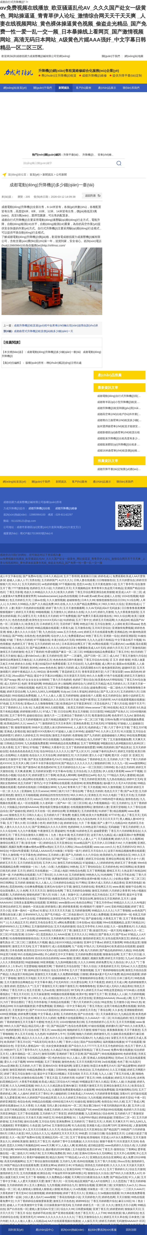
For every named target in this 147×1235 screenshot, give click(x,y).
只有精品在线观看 (58, 1002)
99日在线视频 (51, 739)
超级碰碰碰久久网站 (113, 735)
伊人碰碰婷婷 (58, 1093)
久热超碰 (130, 1081)
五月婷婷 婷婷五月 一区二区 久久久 (93, 1205)
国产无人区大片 (110, 691)
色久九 (101, 775)
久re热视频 (79, 1189)
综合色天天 (24, 775)
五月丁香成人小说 (22, 858)
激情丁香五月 (27, 1169)
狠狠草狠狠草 (23, 727)
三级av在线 (38, 600)
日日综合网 (64, 711)
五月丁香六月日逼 (131, 954)
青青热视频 (6, 838)
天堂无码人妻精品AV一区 (30, 1045)
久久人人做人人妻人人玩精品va (28, 1220)
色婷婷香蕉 (130, 1053)
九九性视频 (94, 1097)
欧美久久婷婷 (65, 592)
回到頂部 (131, 1229)
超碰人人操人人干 (17, 580)
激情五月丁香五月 (39, 1141)
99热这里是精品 (113, 990)
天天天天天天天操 (59, 910)
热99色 (34, 667)
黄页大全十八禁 (135, 858)
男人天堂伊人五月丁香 (13, 970)
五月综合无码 (47, 1121)
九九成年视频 (92, 663)
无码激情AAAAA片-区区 (130, 1220)
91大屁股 (126, 731)
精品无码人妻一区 (39, 1025)
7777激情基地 (20, 588)
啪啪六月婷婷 (84, 1033)
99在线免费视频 (136, 735)
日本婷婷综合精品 (63, 882)
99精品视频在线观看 (47, 627)
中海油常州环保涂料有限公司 (69, 1173)
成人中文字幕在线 (10, 576)
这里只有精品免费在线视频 (120, 1006)
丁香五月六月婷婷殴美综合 (124, 830)
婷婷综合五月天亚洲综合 (57, 842)
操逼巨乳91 (100, 930)
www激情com (67, 902)
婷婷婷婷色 (107, 862)
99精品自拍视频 (41, 1101)
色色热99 (28, 958)
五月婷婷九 (122, 803)
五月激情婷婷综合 (42, 926)
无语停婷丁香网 (69, 623)
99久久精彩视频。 (56, 707)
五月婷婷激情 (77, 874)
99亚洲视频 (47, 962)
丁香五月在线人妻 (124, 1073)
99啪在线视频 (26, 687)
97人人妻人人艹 (86, 838)
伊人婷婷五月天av (91, 990)
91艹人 (4, 922)
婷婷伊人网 (76, 950)
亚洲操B (26, 791)
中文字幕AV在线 (62, 771)
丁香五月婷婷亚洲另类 (92, 779)
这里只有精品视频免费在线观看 (126, 850)
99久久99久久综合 (113, 604)
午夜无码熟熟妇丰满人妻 (115, 1105)
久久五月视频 (118, 1069)
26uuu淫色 (123, 1161)
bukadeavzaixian (47, 596)
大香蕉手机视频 (28, 1081)
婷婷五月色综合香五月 (43, 922)
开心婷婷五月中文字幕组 (59, 954)
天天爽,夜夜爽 (23, 771)
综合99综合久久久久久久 (54, 751)
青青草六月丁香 (76, 787)
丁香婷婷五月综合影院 (66, 966)
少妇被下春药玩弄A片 (103, 751)
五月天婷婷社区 (31, 584)
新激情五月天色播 (45, 974)
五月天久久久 (79, 934)
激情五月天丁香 (82, 930)
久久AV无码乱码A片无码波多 (103, 608)
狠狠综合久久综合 (98, 1173)
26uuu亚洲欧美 (9, 1065)
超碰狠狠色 (73, 600)
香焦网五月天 (103, 886)
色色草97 (117, 715)
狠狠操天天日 (133, 1209)
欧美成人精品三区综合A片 (54, 1081)
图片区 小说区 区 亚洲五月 (127, 755)
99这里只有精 (8, 954)
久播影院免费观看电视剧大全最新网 (73, 1089)
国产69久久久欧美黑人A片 (126, 1173)
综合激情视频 (36, 1193)
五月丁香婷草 (117, 894)
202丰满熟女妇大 (14, 1117)
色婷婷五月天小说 (40, 588)
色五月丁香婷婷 (34, 651)
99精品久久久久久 (102, 910)
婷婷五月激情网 (113, 942)
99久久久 (40, 1085)
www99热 (44, 930)
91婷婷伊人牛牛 (56, 1033)
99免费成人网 (12, 1037)
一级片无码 (114, 930)
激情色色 (139, 715)
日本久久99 (88, 600)
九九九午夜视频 (27, 830)
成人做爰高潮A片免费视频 (128, 834)
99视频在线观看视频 (63, 994)
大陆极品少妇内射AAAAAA (23, 807)
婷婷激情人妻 (53, 906)
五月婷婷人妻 (56, 854)
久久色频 (40, 1105)
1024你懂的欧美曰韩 (72, 1021)
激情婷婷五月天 (9, 1173)
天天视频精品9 (81, 588)
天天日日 (110, 978)
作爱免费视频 (44, 1006)
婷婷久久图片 (93, 799)
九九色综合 (49, 631)
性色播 (71, 830)
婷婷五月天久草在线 (116, 1217)
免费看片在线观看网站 (70, 1018)
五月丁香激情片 (41, 946)
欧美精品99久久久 (15, 723)
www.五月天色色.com (70, 631)
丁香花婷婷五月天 (69, 671)
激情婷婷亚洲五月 (93, 938)
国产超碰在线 (17, 811)
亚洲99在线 (125, 1125)
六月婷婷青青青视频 (106, 1093)
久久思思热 (94, 771)
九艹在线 (77, 946)
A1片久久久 (65, 580)
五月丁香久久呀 (16, 822)
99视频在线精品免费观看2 (99, 651)
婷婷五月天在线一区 (38, 811)
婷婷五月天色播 (18, 878)
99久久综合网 (122, 616)
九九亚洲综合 (93, 1113)
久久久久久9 (117, 1165)
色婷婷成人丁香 (97, 727)
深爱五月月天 (119, 1037)
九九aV (129, 958)
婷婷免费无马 (104, 962)
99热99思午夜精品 (113, 799)
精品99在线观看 (130, 974)
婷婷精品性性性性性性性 (54, 795)
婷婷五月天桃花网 (103, 619)
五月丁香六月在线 (105, 1161)
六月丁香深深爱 (113, 671)
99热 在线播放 (104, 1077)
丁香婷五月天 (94, 1121)
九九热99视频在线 (66, 962)
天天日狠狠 (123, 1197)
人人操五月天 (90, 1220)
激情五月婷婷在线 (83, 886)
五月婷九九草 (68, 1161)
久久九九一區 (120, 763)
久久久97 (90, 612)
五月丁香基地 (78, 1137)
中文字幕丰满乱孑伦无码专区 (52, 982)
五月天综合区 (75, 663)
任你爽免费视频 (33, 886)
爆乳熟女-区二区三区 (12, 942)
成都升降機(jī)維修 (66, 508)
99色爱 (83, 1133)
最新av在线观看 (125, 663)
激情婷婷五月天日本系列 (57, 723)
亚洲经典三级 (104, 1185)
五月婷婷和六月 (129, 691)
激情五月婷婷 (100, 890)
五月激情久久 (59, 612)
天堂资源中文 (20, 1010)
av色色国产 (138, 910)
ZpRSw (46, 1125)
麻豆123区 (124, 1201)
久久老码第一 (48, 803)
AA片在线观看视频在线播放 (128, 699)
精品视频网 (120, 811)
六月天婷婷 (81, 755)
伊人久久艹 (131, 962)
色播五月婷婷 (52, 1109)
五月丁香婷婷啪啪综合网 (109, 970)
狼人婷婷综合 (130, 1213)
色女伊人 (55, 799)
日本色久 (20, 838)
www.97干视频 (133, 771)
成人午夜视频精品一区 (101, 803)
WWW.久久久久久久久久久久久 (55, 1217)
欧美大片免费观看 (96, 815)
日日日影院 (96, 711)
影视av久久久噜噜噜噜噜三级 (41, 703)
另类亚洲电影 (8, 1113)
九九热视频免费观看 (36, 743)
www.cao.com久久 (104, 846)
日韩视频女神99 (46, 787)
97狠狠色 (110, 723)
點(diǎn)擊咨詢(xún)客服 (102, 1229)
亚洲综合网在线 (115, 858)
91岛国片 (134, 1061)
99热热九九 (93, 874)
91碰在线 (79, 1101)
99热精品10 (49, 683)
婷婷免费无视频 (27, 1014)
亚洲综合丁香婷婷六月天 (75, 715)
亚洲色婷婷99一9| (120, 914)
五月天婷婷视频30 (31, 719)
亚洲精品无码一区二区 (55, 1137)
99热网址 (32, 930)
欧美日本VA (94, 1149)
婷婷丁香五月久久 (73, 1193)
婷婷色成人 (104, 576)
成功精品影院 (96, 1145)
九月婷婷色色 (17, 894)
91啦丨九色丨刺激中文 (65, 894)
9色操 (74, 1081)
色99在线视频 (85, 1161)
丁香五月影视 (15, 592)
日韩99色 (108, 767)
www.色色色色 (47, 667)
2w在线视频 (109, 1061)
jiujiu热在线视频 (68, 596)
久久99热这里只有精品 (93, 826)
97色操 (4, 703)
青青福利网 (34, 683)
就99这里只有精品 (39, 970)
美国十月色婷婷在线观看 (29, 608)
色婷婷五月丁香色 (22, 643)
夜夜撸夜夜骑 (115, 1029)
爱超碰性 (60, 830)
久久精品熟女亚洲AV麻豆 (62, 1085)
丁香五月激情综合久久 (89, 1217)
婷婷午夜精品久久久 (24, 671)
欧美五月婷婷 (76, 707)
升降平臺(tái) (70, 154)
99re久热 (136, 1002)
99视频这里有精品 (81, 1049)
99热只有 (34, 1153)
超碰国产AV (92, 731)
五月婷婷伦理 (54, 655)
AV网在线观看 (100, 643)
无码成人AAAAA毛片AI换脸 (46, 850)
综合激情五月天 (115, 1133)
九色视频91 (67, 739)
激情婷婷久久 (17, 1157)
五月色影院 (79, 1149)
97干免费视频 (68, 616)
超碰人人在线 (112, 596)
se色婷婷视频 (50, 584)
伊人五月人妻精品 (34, 1185)
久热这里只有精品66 (133, 870)
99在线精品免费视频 (24, 695)
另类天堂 (12, 1169)
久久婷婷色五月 (42, 659)
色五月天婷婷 (127, 707)
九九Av (128, 715)
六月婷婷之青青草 (119, 890)
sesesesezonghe (67, 779)
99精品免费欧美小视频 (40, 1069)
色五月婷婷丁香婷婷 (16, 667)
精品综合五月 (45, 818)
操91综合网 (31, 1121)
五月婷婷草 (104, 699)
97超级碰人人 (91, 862)
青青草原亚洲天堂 (92, 671)
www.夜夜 (118, 886)
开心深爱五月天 (26, 616)
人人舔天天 (80, 727)
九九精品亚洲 (126, 1014)
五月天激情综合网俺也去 (18, 982)
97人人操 (134, 1177)
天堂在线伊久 (102, 703)
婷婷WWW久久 (9, 926)
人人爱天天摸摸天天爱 (30, 1181)
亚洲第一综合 (111, 635)
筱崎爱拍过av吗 (9, 719)
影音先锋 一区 (33, 842)
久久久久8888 (86, 962)
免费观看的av (76, 635)
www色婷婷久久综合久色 (120, 1145)
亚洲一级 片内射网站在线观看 (17, 874)
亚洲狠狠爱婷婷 (133, 1010)
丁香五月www (101, 1049)
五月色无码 (97, 723)
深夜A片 (124, 1093)
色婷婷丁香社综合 (83, 679)
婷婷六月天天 (115, 647)
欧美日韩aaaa (131, 623)
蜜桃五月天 (113, 870)
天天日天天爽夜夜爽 (52, 938)
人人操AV (23, 1093)
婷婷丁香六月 (54, 608)
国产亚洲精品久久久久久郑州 (49, 826)
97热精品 (78, 1165)
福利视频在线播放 (113, 1041)
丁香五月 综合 (23, 1213)
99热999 (81, 639)
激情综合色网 (55, 890)
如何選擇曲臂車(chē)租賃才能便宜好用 (120, 426)
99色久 (31, 818)
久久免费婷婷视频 (68, 974)
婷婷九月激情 (105, 612)
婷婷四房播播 (76, 1113)
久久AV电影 (138, 902)
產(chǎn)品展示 (107, 87)
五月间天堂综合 (101, 627)
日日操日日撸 (96, 1133)
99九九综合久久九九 (38, 1133)
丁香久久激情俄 (9, 854)
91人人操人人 (44, 882)
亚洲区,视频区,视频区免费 (88, 958)
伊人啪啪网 (64, 683)
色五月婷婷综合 (112, 695)
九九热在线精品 (116, 779)
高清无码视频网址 (72, 799)
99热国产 (126, 1129)
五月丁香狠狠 (52, 1061)
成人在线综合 (51, 998)
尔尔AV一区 (32, 934)
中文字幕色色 (28, 854)
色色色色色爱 (20, 619)
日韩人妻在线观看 (84, 580)
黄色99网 (52, 671)
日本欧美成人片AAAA (80, 1093)
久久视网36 (136, 838)
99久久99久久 (78, 795)
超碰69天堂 (128, 667)
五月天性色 (16, 703)
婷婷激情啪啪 (54, 1193)
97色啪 (34, 747)
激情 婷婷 (9, 986)
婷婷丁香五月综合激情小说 (20, 1073)
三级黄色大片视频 (36, 942)
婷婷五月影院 (126, 751)
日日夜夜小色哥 (36, 822)
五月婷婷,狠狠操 (24, 882)
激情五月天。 (12, 918)
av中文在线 (28, 918)
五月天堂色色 (12, 1077)
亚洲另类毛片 (28, 1217)
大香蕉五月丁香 (112, 918)
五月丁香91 (21, 747)
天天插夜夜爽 (106, 838)
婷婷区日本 (64, 1165)
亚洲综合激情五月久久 (117, 1085)
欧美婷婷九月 (108, 854)
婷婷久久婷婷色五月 (27, 735)
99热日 (93, 934)
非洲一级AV (19, 910)
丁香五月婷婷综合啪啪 (77, 890)
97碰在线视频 (96, 1025)
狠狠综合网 (93, 1101)
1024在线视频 (130, 596)
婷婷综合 (93, 691)
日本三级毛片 (125, 978)
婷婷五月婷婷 (107, 1220)
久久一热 (14, 1137)
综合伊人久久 (59, 635)
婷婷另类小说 (55, 822)
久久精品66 (122, 619)
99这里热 (106, 1002)
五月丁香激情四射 (134, 647)
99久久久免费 (95, 675)
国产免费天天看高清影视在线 (95, 616)
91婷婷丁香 (105, 811)
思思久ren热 (84, 584)
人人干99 (100, 1213)
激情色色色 (131, 799)
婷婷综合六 (79, 683)
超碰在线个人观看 (90, 695)
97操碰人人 (124, 723)
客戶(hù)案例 (83, 87)
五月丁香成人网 (135, 1101)
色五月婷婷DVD (126, 846)
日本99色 (78, 731)
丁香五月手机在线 (124, 874)
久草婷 (107, 1121)
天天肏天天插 (34, 1117)
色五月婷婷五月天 (20, 600)
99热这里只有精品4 (74, 759)
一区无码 (68, 1181)
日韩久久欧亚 (16, 1133)
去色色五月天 (24, 799)
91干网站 (81, 882)
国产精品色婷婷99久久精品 (115, 950)
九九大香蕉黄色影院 (126, 612)
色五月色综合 (100, 894)
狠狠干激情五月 (68, 986)
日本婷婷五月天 (49, 623)
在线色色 (29, 635)
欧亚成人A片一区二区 (128, 592)
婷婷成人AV (138, 938)
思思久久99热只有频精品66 (23, 1145)
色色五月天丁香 (113, 791)
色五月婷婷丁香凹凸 (30, 783)
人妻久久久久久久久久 (17, 826)
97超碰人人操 (63, 731)
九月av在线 (48, 990)
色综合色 (66, 1129)
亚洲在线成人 (133, 604)
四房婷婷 (108, 747)
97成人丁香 (49, 711)
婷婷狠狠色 (42, 918)
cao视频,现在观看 (135, 643)
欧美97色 (81, 994)
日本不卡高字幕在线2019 (45, 763)
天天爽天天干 (120, 1121)
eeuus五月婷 (41, 799)
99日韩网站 (126, 866)
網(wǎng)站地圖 (134, 56)
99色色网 (138, 950)
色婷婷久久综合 (79, 687)
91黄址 (43, 910)
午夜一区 (140, 1097)
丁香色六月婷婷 (23, 639)
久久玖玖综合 (90, 1141)
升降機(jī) (87, 154)
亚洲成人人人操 (117, 994)
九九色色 (43, 1049)
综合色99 (107, 1113)
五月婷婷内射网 (60, 918)
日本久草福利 (79, 691)
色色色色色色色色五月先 (24, 751)
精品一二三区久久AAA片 (129, 1189)
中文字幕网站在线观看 (56, 783)
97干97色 (114, 815)
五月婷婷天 (77, 1121)
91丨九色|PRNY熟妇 (85, 1117)
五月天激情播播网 (73, 608)
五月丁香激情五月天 (46, 986)
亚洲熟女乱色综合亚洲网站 (105, 1157)
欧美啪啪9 (93, 1137)
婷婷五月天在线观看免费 (98, 631)
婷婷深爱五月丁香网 (44, 775)
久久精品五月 (20, 647)
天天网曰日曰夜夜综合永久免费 (89, 1177)
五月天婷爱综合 (125, 580)
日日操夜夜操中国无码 (57, 1205)
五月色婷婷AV (100, 1069)
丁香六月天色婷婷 (60, 679)
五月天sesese (40, 791)
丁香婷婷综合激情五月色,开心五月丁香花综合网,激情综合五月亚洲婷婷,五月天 (83, 898)
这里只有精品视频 (14, 1109)
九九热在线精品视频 (12, 739)
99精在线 (5, 647)
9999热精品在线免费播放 (64, 743)
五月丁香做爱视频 (58, 687)
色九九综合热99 (86, 818)
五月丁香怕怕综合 (90, 866)
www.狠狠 (66, 958)
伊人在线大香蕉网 (113, 771)
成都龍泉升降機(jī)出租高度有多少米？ (120, 438)
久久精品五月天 (19, 922)
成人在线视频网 (61, 946)
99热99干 (9, 1049)
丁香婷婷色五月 (96, 759)
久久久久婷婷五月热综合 (72, 1097)
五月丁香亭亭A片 (27, 1049)
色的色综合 (58, 1057)
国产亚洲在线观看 (63, 1213)
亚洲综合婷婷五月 (10, 906)
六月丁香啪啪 (122, 910)
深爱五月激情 (81, 1065)
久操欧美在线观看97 (123, 1033)
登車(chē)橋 (105, 154)
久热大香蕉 (6, 747)
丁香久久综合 (89, 966)
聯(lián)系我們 (131, 87)
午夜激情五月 (45, 830)
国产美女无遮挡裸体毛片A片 (44, 759)
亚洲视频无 (73, 811)
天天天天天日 (37, 890)
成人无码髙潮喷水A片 (87, 667)
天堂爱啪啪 (30, 966)
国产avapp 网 (12, 679)
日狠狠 (84, 974)
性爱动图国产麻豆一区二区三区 (63, 651)
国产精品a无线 (118, 1177)
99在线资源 (114, 1213)
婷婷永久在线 (76, 612)
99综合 (41, 671)
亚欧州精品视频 (120, 906)
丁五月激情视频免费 (119, 739)
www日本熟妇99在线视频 (107, 1109)
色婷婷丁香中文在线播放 (66, 1141)
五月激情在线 (83, 627)
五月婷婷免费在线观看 (88, 954)
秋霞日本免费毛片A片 (103, 1065)
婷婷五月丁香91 (39, 1093)
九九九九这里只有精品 (100, 639)
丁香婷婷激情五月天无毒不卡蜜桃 (24, 1021)
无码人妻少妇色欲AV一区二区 (64, 1105)
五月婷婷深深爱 (42, 771)
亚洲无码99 (73, 1169)
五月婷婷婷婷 (15, 1185)
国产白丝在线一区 (88, 1014)
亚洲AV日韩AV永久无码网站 (95, 1153)
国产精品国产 (59, 1025)
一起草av (32, 910)
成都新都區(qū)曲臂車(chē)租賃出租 (118, 432)
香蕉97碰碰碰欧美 (37, 1157)
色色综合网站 (84, 902)
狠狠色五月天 (17, 815)
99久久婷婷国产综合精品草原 (38, 1097)
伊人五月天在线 (24, 1033)
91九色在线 (78, 1125)
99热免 (74, 866)
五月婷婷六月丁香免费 (57, 815)
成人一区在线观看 (28, 803)
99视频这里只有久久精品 (94, 1081)
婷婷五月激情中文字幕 (13, 759)
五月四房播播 (28, 1173)
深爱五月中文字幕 (39, 878)
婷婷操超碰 (105, 1117)
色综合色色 (24, 1101)
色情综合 (106, 1101)
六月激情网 (129, 842)
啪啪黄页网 (44, 966)
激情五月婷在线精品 (69, 862)
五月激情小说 (121, 1002)
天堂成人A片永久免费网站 (116, 1137)
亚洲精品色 (121, 631)
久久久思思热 (138, 966)
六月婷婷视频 (136, 994)
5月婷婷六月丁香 (62, 930)
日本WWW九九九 (33, 914)
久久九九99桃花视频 (21, 1085)
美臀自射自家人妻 (10, 914)
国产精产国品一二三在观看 (68, 858)
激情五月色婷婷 (61, 735)
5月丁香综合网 (74, 791)
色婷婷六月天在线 (134, 1109)
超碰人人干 (13, 1205)
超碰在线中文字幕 (10, 767)
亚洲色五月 (94, 795)
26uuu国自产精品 (22, 675)
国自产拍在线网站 (90, 1041)
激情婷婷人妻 (101, 807)
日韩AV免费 (112, 719)
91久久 (16, 584)
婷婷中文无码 (134, 779)
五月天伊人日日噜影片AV (106, 842)
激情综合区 (62, 990)
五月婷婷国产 (49, 580)
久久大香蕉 (26, 1105)
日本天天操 (72, 699)
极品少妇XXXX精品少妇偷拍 (65, 942)
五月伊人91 (49, 862)
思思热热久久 (48, 934)
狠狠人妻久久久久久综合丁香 (24, 631)
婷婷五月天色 (88, 1010)
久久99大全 (60, 874)
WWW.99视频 (35, 1061)
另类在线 (34, 580)
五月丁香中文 (83, 619)
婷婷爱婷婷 (116, 1209)
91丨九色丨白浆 (44, 866)
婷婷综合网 (58, 811)
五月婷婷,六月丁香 (118, 759)
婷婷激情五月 (65, 755)
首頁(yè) (34, 174)
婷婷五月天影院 (114, 958)
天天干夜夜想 (96, 982)
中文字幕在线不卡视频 (128, 639)
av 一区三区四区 (92, 767)
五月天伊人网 (21, 763)
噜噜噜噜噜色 (87, 986)
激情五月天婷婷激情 (12, 651)
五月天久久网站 (63, 846)
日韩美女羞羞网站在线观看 (29, 902)
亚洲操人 (91, 1193)
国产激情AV (30, 767)
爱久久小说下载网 (99, 755)
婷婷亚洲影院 (128, 635)
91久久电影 (110, 795)
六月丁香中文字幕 (118, 727)
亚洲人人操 (117, 1081)
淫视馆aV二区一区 (124, 1117)
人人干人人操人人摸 (49, 695)
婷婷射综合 (70, 822)
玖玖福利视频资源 (24, 1006)
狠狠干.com (103, 906)
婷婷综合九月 (69, 1185)
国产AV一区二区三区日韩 (72, 803)
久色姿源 (35, 1125)
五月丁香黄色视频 (133, 918)
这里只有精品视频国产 (56, 719)
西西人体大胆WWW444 (58, 727)
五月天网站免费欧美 (53, 1153)
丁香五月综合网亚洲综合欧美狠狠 (95, 592)
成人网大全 (108, 663)
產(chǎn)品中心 (45, 1229)
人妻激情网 (139, 1125)
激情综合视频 (86, 1185)
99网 (99, 747)
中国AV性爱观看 (19, 850)
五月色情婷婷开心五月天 (100, 1021)
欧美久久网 (55, 1041)
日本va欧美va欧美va (91, 596)
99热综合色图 (77, 870)
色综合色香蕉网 (77, 1025)
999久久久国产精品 (15, 1025)
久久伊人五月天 (110, 731)
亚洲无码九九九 (41, 1089)
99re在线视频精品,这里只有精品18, (123, 922)
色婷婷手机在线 (42, 1213)
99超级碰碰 (32, 962)
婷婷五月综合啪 (95, 858)
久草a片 (17, 966)
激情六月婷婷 (66, 667)
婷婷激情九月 (101, 1033)
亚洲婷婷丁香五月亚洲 (69, 1053)
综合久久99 (67, 1209)
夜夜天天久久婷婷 (45, 1018)
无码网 (71, 1033)
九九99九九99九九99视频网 (43, 691)
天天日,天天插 (89, 1073)
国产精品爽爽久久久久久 (44, 647)
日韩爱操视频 (83, 1209)
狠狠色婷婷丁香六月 (38, 894)
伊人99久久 (35, 998)
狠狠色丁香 (6, 727)
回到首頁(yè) (15, 1229)
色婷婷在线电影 (26, 787)
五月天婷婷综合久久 (69, 767)
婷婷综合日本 (68, 647)
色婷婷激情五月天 (16, 1029)
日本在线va (83, 922)
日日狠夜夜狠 (73, 938)
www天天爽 (47, 1145)
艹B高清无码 (39, 1041)
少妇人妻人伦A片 (33, 1197)
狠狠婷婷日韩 (102, 763)
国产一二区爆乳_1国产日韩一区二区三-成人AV (91, 655)
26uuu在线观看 (83, 846)
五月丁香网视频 (90, 743)
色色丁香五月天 (84, 1213)
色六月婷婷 (91, 950)
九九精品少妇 (101, 1037)
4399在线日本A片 (62, 1101)
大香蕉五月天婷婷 (47, 616)
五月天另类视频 (125, 1021)
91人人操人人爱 (76, 1057)
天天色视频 (94, 787)
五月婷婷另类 (66, 1077)
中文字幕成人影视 (48, 1014)
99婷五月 (48, 1117)
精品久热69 (56, 1157)
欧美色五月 (32, 623)
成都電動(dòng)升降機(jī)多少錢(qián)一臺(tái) (54, 351)
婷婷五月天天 (8, 862)
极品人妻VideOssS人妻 (31, 655)
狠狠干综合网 (134, 886)
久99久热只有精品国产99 (76, 1109)
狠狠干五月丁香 (98, 994)
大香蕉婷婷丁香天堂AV (13, 1193)
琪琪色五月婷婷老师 (97, 1165)
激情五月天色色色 (63, 1201)
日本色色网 (16, 950)
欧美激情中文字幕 (32, 1205)
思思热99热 (16, 886)
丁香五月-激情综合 (113, 1149)
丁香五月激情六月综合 (133, 655)
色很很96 (76, 783)
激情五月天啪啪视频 (27, 795)
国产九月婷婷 (92, 735)
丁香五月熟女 (95, 1006)
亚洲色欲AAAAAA (104, 998)
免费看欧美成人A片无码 (91, 647)
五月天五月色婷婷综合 (110, 1045)
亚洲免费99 (63, 1121)
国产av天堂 (131, 791)
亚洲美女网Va (48, 1165)
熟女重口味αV (91, 1105)
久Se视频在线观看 (108, 1193)
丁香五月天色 (126, 795)
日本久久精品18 (52, 576)
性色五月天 (51, 1021)
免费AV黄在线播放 (122, 1049)
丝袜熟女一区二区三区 (100, 1189)
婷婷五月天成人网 (116, 982)
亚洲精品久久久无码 (52, 699)
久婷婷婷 (85, 894)
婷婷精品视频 (110, 1097)
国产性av (121, 934)
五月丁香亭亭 (126, 584)
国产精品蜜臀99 (126, 1065)
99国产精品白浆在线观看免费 (21, 1165)
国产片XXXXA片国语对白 (44, 1010)
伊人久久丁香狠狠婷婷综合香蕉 (85, 978)
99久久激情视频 (111, 787)
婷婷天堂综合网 (16, 691)
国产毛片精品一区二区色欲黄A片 (64, 914)
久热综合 (118, 962)
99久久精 (118, 1101)
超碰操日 (137, 723)
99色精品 (80, 739)
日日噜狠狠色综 (105, 580)
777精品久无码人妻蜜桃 (121, 775)
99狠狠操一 (27, 866)
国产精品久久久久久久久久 (77, 763)
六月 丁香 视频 (87, 822)
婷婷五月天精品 (96, 683)
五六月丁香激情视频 (81, 970)
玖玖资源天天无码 (74, 675)
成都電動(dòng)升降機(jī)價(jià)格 (28, 236)
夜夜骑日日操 (89, 576)
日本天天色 (24, 1089)
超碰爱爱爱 (100, 830)
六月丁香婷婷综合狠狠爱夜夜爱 (33, 1201)
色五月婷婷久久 (116, 683)
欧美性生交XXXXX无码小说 (45, 619)
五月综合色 (80, 771)
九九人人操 (105, 1073)
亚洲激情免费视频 (122, 627)
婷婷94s (42, 854)
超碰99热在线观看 (28, 699)
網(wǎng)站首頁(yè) (15, 87)
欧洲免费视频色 (93, 783)
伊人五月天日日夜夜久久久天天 (41, 1129)
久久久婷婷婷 (33, 739)
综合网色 (63, 950)
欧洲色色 (81, 1145)
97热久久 (89, 946)
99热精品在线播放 (65, 818)
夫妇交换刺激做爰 (56, 1045)
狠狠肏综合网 (111, 954)
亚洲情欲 (52, 902)
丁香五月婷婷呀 (129, 826)
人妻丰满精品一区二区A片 (24, 1053)
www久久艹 (34, 723)
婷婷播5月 (112, 1025)
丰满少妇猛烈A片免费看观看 (49, 663)
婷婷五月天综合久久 (94, 850)
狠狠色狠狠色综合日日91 (111, 600)
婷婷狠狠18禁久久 (31, 711)
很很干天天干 (137, 703)
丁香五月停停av (103, 902)
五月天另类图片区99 (88, 1061)
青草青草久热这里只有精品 (107, 588)
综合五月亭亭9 (85, 926)
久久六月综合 (91, 854)
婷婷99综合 (82, 1201)
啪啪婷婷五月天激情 (79, 1029)
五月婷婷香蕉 (89, 811)
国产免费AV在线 (32, 576)
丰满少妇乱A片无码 (62, 639)
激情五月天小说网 (125, 1205)
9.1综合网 (133, 600)
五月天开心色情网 (124, 1153)
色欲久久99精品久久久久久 (40, 592)
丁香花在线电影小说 (68, 1197)
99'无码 (75, 990)
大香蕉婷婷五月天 (108, 966)
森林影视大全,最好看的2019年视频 (50, 1149)
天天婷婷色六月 (91, 1197)
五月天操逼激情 (40, 994)
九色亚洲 (38, 707)
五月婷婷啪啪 (71, 695)
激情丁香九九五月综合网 (18, 1018)
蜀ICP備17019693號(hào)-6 (36, 533)
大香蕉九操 (66, 627)
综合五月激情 (137, 1169)
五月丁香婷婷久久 (10, 707)
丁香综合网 (104, 1010)
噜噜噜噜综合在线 (24, 898)
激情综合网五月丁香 (12, 842)
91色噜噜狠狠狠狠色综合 (24, 938)
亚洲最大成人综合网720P (102, 1125)
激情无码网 (48, 1053)
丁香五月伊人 (17, 990)
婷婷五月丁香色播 (125, 862)
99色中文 (37, 727)
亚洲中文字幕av (93, 942)
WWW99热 (21, 1149)
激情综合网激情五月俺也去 (16, 659)
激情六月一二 (52, 715)
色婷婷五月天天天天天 (64, 1133)
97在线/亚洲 (16, 934)
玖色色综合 (84, 1069)
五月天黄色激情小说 (104, 584)
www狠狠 (49, 1197)
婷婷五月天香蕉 (25, 612)
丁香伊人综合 (71, 1041)
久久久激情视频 (56, 600)
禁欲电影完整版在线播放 (54, 807)
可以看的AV (117, 643)
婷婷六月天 (121, 838)
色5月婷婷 (137, 651)
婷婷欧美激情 (20, 1141)
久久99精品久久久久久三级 (43, 838)
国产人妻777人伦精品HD (112, 822)
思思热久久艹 (25, 986)
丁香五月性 (122, 651)
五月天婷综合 (42, 858)
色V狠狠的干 (87, 906)
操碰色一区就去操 (33, 906)
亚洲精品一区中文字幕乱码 (69, 1006)
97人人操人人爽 (65, 1145)
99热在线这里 (132, 942)
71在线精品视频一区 (39, 1057)
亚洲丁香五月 (101, 1209)
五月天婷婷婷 (42, 643)
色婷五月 (41, 687)
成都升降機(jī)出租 (39, 508)
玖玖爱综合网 (79, 982)
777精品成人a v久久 (76, 1157)
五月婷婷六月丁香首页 (53, 1113)
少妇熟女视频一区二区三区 (129, 878)
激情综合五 (124, 854)
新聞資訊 (64, 87)
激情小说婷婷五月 (133, 695)
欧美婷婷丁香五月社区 (17, 1041)
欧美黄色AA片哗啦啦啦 (109, 679)
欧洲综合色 (43, 1173)
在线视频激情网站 (81, 807)
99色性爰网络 (63, 1117)
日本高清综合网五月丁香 (76, 643)
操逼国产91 (77, 918)
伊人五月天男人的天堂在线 (76, 998)
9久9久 (56, 643)
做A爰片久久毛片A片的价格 (119, 783)
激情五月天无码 (21, 946)
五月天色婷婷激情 (64, 926)
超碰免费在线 (98, 687)
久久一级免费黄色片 (122, 926)
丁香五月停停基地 (36, 1002)
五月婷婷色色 (110, 866)
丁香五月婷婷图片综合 (104, 1201)
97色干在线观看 (113, 675)
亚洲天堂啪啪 (118, 807)
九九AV (61, 787)
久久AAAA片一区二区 (98, 1018)
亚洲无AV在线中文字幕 (57, 886)
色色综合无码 (8, 699)
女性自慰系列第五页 (117, 938)
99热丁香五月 (94, 635)
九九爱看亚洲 (12, 1097)
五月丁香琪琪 (71, 576)
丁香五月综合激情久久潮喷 (28, 834)
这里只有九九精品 (101, 834)
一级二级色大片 (117, 687)
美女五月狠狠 (80, 711)
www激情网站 (137, 763)
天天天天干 (43, 978)
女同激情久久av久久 (125, 1185)
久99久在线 (102, 926)
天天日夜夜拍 (17, 1057)
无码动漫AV (103, 946)
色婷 (24, 683)
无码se (125, 966)
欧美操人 (66, 1189)
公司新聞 (61, 174)
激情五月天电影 (26, 978)
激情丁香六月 (53, 1181)
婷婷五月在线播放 (37, 870)
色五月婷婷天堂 (80, 834)
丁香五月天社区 (20, 994)
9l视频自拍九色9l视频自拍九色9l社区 (123, 743)
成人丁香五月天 (130, 815)
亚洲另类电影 (134, 882)
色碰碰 (72, 1069)
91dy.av (65, 691)
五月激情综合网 (61, 1125)
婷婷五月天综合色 (125, 1077)
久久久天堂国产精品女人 (50, 1169)
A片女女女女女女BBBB (35, 679)
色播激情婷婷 (60, 878)
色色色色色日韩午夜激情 (67, 659)
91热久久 (106, 878)
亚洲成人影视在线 (14, 731)
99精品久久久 (122, 902)
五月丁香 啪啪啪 (35, 1177)
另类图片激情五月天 (90, 1085)
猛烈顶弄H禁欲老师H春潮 (84, 878)
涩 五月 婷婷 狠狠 (120, 659)
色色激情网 (43, 635)
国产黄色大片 (106, 934)
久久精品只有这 (59, 1049)
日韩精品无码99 (13, 743)
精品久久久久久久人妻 (35, 1037)
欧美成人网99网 (66, 775)
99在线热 (112, 707)
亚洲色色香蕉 (81, 723)
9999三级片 (57, 791)
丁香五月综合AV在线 (96, 659)
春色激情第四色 (111, 667)
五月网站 (24, 926)
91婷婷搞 (68, 619)
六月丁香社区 (44, 874)
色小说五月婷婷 (125, 767)
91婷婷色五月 (84, 830)
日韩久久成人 (34, 815)
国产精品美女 (123, 747)
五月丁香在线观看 (28, 1113)
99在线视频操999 (111, 1053)
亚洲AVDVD (50, 1065)
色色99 (11, 799)
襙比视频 (96, 922)
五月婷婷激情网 (81, 910)
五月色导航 (16, 1121)
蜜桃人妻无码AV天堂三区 (44, 1209)
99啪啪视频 (42, 612)
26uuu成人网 (123, 998)
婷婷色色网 (108, 1197)
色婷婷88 (73, 826)
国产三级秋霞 (68, 838)
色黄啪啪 (77, 735)
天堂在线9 (73, 1073)
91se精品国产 (82, 842)
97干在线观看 (133, 1041)
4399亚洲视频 (8, 1014)
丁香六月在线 (119, 703)
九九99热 (50, 779)
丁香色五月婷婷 (93, 791)
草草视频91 (21, 1125)
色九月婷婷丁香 (96, 739)
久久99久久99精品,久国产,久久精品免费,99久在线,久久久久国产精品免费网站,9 (54, 604)
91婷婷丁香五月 (85, 1077)
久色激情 (22, 755)
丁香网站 (44, 747)
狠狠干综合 (98, 1029)
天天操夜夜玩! (108, 1014)
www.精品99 (58, 1029)
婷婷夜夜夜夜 (70, 906)
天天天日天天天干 (107, 818)
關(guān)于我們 (111, 56)
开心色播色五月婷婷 (21, 627)
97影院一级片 (73, 850)
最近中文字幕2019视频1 (48, 675)
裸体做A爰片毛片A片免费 (104, 974)
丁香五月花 (50, 1077)
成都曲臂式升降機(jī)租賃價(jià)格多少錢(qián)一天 (43, 331)
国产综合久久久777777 (82, 1045)
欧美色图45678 (47, 767)
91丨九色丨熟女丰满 (57, 834)
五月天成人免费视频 (97, 914)
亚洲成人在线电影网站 (100, 1057)
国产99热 (17, 635)
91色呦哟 (106, 874)
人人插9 (116, 623)
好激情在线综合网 (32, 1077)
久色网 (24, 890)
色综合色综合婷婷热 (47, 958)
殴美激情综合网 (101, 715)
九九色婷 (40, 1033)
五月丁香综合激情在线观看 (42, 1161)
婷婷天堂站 (126, 1097)
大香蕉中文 (57, 747)
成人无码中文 (12, 683)
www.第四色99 (133, 671)
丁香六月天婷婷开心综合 (85, 1002)
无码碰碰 (113, 826)
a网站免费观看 (66, 922)
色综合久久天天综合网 (42, 755)
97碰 (9, 639)
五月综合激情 (103, 623)
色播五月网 (78, 815)
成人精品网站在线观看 (30, 779)
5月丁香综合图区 (14, 1002)
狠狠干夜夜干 (108, 1141)
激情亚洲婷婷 (17, 1069)
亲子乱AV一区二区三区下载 (87, 719)
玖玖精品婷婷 (120, 1018)
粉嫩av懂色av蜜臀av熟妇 (38, 846)
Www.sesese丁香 (95, 707)
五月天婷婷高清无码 (29, 862)
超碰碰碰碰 (58, 978)
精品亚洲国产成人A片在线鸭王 (92, 1181)
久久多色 (117, 1010)
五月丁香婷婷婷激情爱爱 (80, 747)
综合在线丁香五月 (39, 1029)
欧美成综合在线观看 (123, 946)
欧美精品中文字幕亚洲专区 (76, 703)
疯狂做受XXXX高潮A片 (40, 731)
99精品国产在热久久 (116, 711)
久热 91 (27, 707)
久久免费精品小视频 (58, 1177)
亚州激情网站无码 (126, 1089)
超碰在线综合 (35, 715)
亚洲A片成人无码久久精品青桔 (106, 882)
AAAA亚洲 (64, 934)
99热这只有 (86, 623)
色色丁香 (122, 1061)
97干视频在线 (67, 584)
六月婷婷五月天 (62, 588)
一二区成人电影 (58, 870)
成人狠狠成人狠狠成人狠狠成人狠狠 (38, 1189)
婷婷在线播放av (9, 1105)
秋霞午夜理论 (88, 699)
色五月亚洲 (33, 990)
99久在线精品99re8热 (30, 954)
